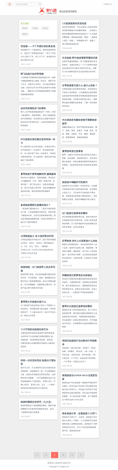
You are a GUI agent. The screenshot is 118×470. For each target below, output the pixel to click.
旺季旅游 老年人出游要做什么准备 (79, 240)
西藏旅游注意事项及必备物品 (77, 275)
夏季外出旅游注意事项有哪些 (77, 306)
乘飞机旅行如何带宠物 (32, 74)
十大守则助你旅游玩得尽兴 (34, 329)
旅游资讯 (59, 463)
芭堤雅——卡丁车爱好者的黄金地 (38, 46)
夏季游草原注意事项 (72, 151)
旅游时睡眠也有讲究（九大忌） (37, 402)
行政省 (35, 28)
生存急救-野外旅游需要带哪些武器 (79, 57)
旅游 (106, 4)
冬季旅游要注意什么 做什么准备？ (79, 85)
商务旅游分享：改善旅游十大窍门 (79, 413)
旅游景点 (51, 463)
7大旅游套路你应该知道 (74, 23)
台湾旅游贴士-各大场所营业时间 (37, 236)
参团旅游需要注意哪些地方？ (36, 205)
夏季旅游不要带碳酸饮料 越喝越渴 (38, 174)
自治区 (45, 28)
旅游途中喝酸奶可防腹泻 (74, 182)
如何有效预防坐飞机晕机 (33, 108)
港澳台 (25, 34)
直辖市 (25, 28)
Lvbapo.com (64, 467)
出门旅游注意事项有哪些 (74, 213)
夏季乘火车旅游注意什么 (33, 301)
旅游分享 (67, 463)
